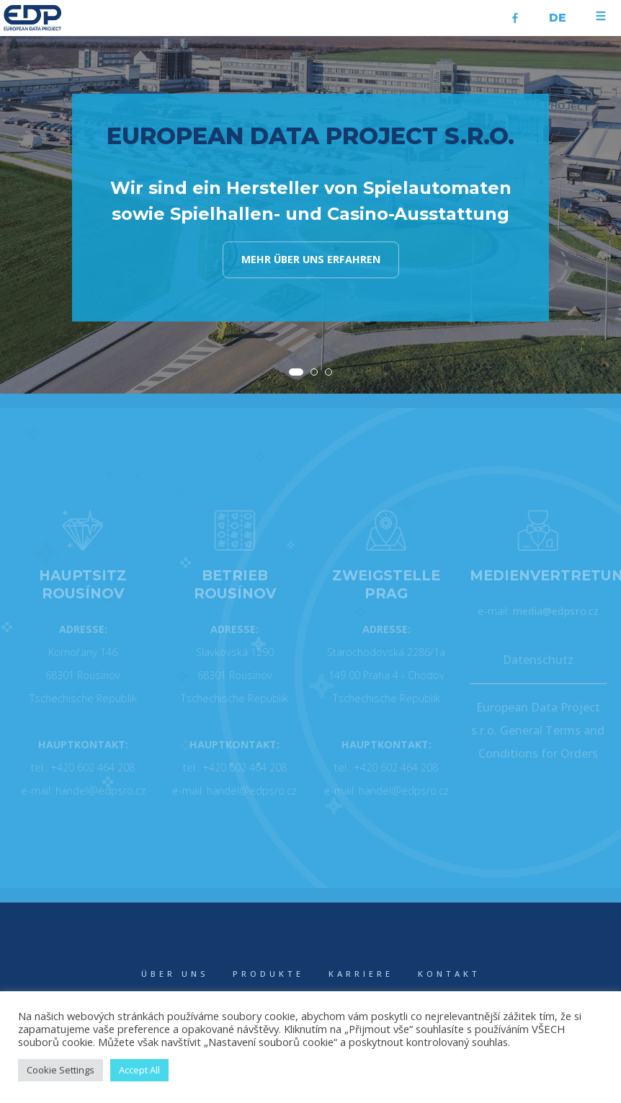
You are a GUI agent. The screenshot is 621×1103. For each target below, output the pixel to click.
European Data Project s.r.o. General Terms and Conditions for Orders (537, 730)
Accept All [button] (139, 1069)
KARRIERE (361, 973)
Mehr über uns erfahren (310, 259)
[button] (296, 372)
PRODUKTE (268, 973)
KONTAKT (449, 973)
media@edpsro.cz (555, 611)
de (557, 18)
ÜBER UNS (174, 973)
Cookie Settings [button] (60, 1069)
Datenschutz (538, 660)
